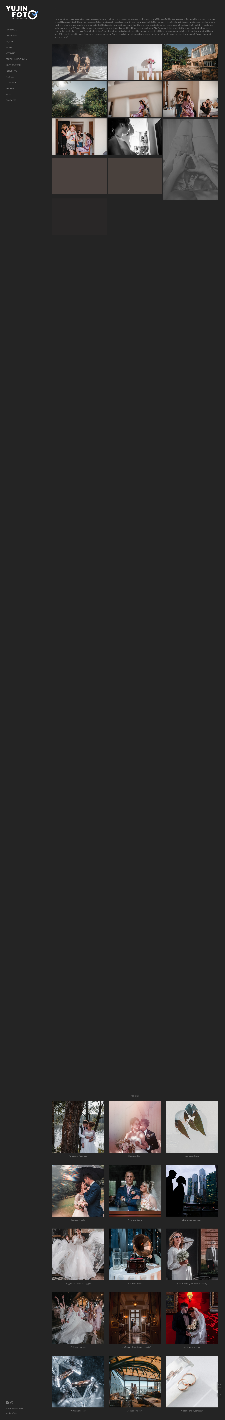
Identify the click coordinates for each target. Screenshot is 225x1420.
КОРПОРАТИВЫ (13, 65)
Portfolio (11, 29)
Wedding (10, 53)
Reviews (10, 88)
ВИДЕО (9, 41)
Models (10, 76)
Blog (8, 94)
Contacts (11, 100)
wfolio (14, 1413)
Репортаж (11, 70)
